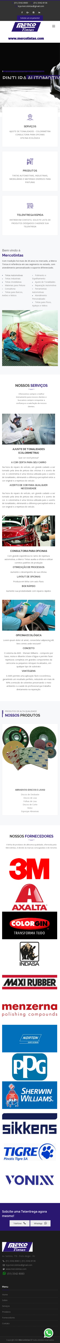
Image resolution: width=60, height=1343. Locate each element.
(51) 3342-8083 (20, 2)
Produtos (6, 1311)
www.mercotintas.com (16, 1269)
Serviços (6, 1306)
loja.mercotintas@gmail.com (19, 1265)
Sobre (4, 1300)
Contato (6, 1323)
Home (5, 1294)
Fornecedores (8, 1317)
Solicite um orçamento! (30, 18)
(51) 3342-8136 (39, 2)
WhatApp (40, 1223)
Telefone (19, 1223)
